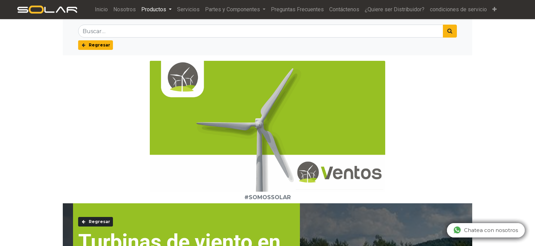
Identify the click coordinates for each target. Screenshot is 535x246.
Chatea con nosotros (485, 230)
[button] (495, 9)
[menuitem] (101, 9)
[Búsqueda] (450, 31)
